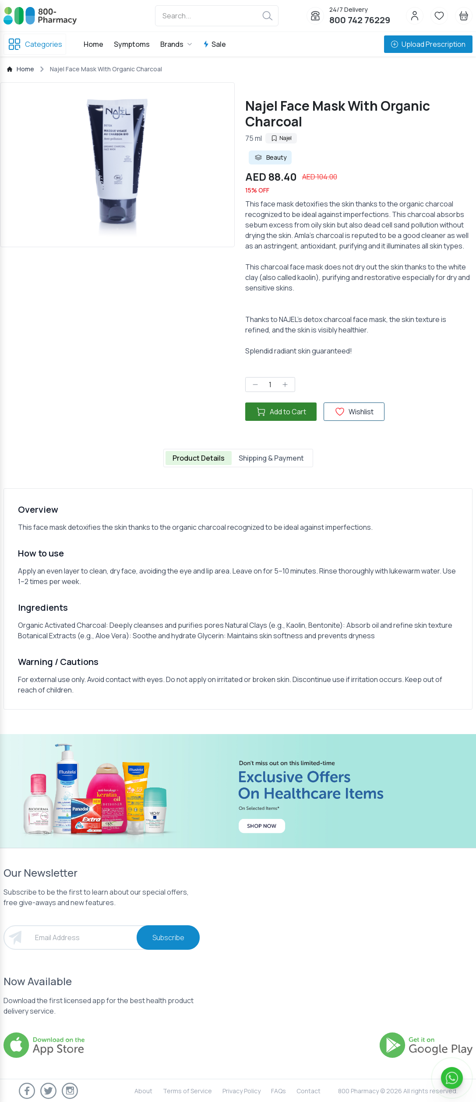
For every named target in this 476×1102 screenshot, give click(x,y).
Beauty (270, 157)
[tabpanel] (238, 599)
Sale (214, 44)
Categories (34, 44)
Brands (176, 44)
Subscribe (168, 937)
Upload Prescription (428, 44)
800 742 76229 (359, 20)
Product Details (199, 458)
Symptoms (132, 44)
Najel (281, 138)
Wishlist (354, 411)
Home (93, 44)
